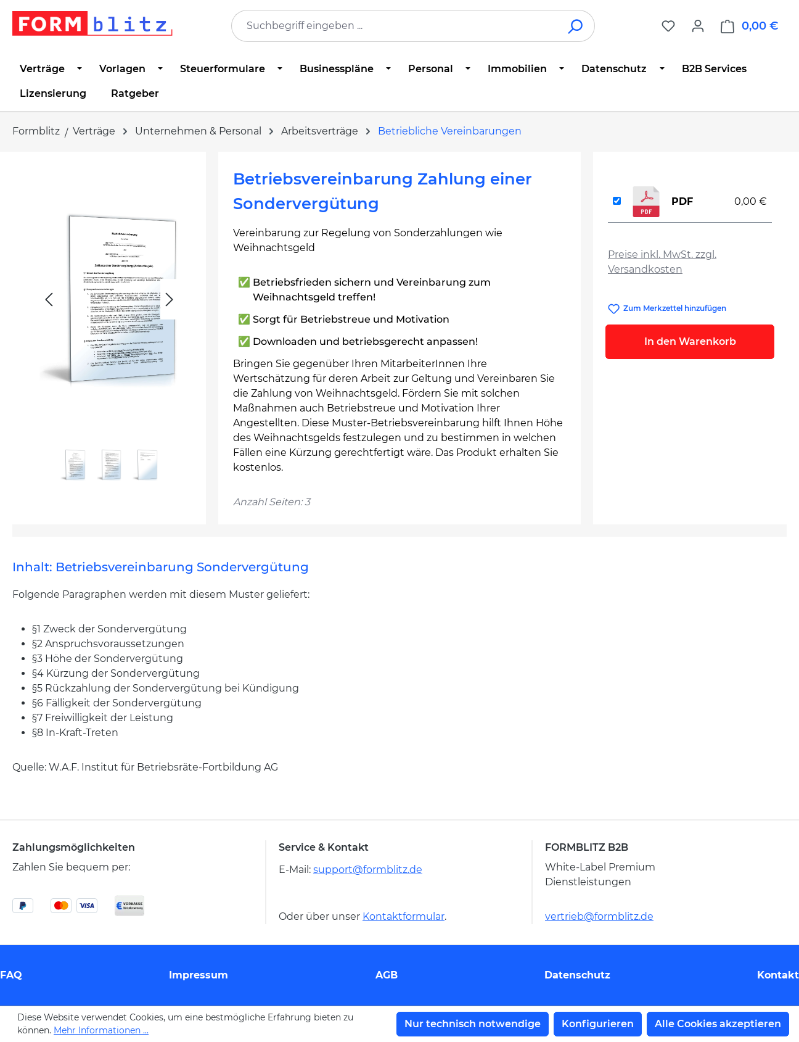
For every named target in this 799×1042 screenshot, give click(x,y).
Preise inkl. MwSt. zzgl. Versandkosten (662, 262)
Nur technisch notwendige (472, 1024)
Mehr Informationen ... (101, 1030)
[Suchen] (576, 26)
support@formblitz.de (367, 869)
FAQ (11, 975)
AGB (386, 975)
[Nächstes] (169, 299)
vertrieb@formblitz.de (599, 916)
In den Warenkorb (690, 341)
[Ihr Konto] (698, 26)
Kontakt (778, 975)
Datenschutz (577, 975)
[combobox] (394, 26)
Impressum (198, 975)
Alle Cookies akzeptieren (718, 1024)
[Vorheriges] (48, 299)
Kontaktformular (404, 916)
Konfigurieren (598, 1024)
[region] (109, 327)
